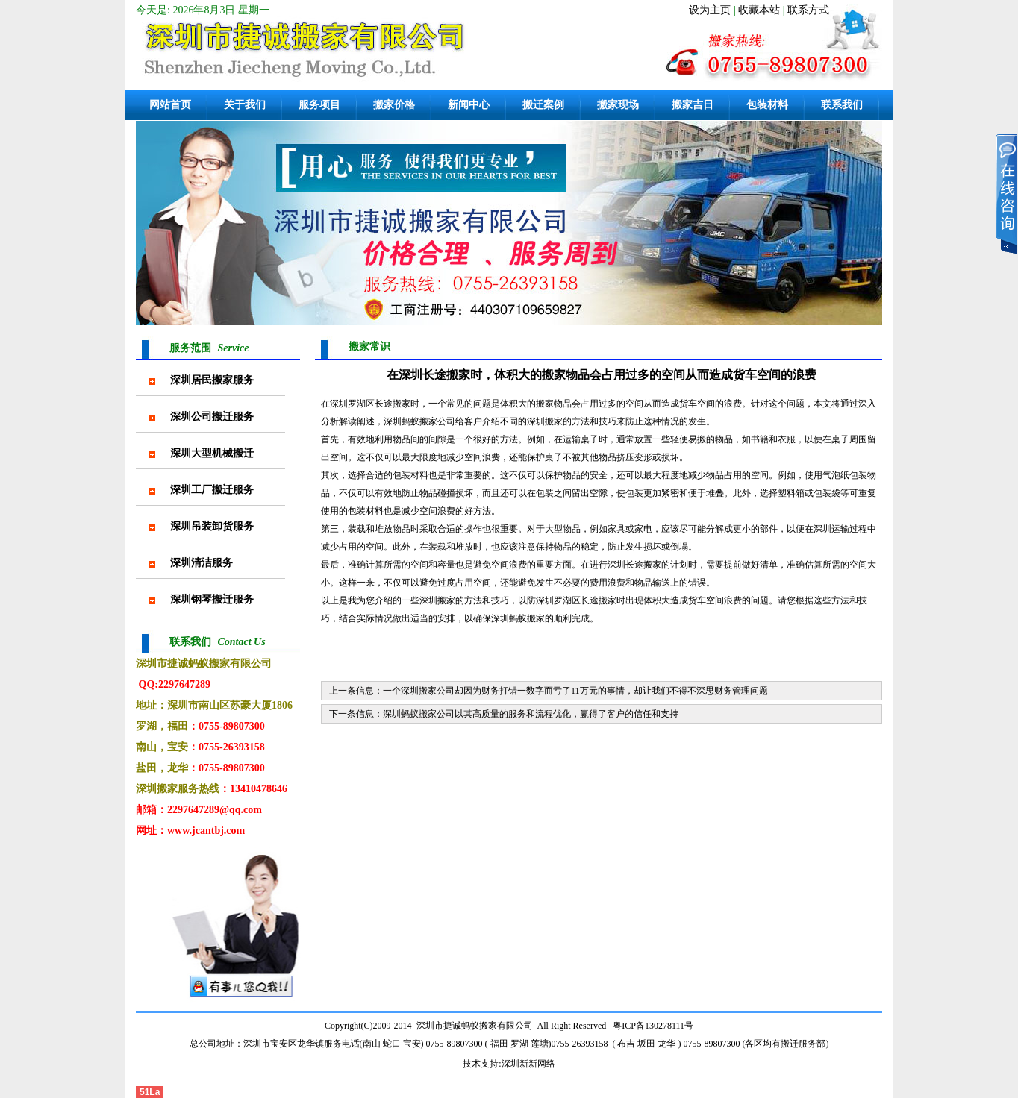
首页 (815, 345)
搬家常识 (851, 345)
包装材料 (767, 104)
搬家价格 (394, 104)
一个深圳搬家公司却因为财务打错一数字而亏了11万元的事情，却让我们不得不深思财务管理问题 (575, 691)
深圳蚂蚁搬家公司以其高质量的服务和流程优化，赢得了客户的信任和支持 (530, 714)
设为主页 (710, 10)
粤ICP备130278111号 (653, 1025)
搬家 (545, 403)
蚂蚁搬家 (419, 421)
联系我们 (842, 104)
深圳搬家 (437, 600)
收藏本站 (759, 10)
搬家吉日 (692, 104)
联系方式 (808, 10)
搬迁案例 (543, 104)
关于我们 (245, 104)
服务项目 (319, 104)
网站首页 (170, 104)
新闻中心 (469, 104)
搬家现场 (618, 104)
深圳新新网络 (528, 1063)
